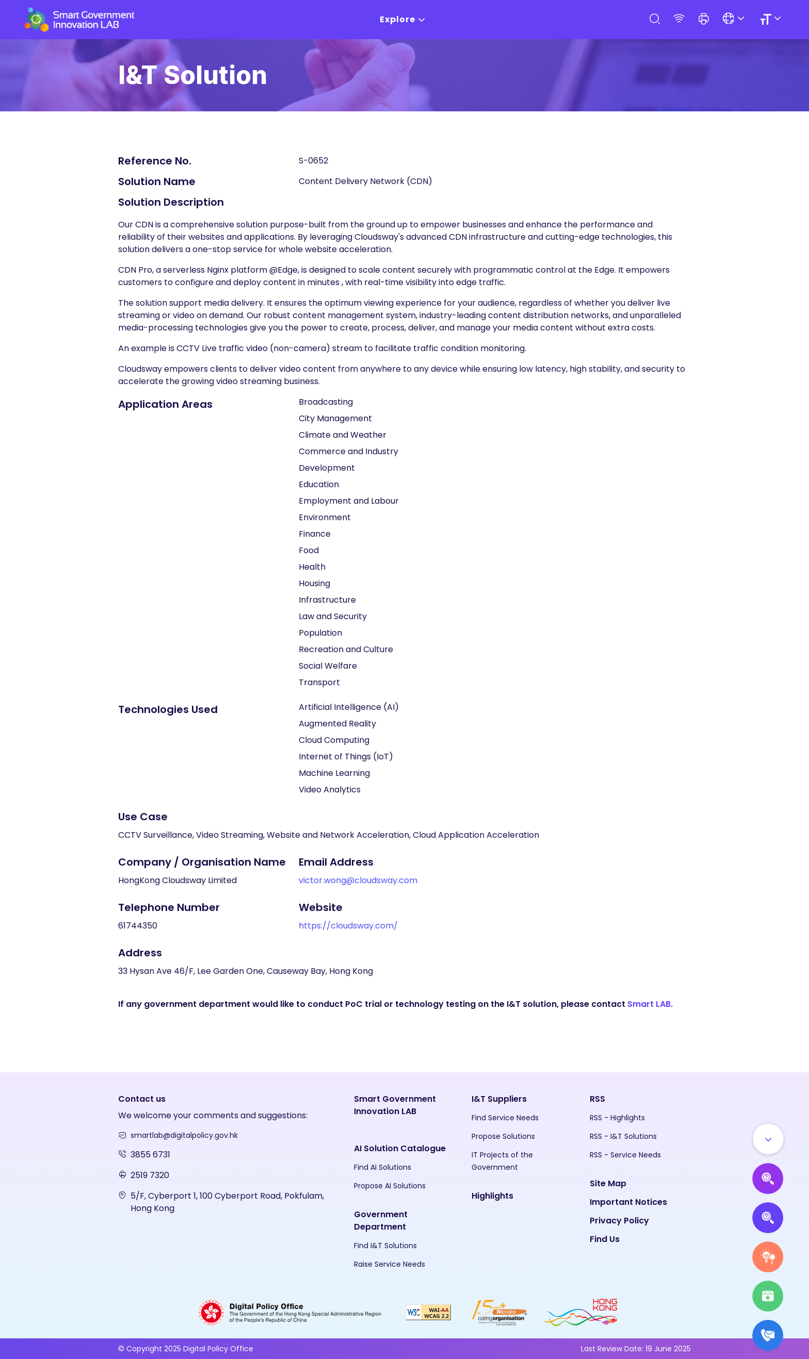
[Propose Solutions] (767, 1217)
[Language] (735, 19)
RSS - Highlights (617, 1118)
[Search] (654, 19)
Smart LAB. (650, 1004)
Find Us (605, 1239)
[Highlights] (767, 1296)
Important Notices (628, 1202)
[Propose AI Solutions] (767, 1178)
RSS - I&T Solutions (623, 1136)
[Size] (772, 19)
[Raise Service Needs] (767, 1256)
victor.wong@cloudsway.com (358, 880)
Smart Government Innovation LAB (395, 1105)
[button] (704, 19)
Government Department (381, 1220)
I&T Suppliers (499, 1099)
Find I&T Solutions (385, 1245)
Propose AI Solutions (390, 1186)
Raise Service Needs (389, 1264)
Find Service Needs (505, 1118)
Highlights (492, 1196)
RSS (597, 1099)
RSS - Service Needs (625, 1155)
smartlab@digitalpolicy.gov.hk (184, 1135)
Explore (404, 19)
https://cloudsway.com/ (348, 926)
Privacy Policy (619, 1221)
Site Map (608, 1183)
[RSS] (679, 19)
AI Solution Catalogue (400, 1148)
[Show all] (768, 1138)
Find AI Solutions (382, 1167)
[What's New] (767, 1335)
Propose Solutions (503, 1136)
